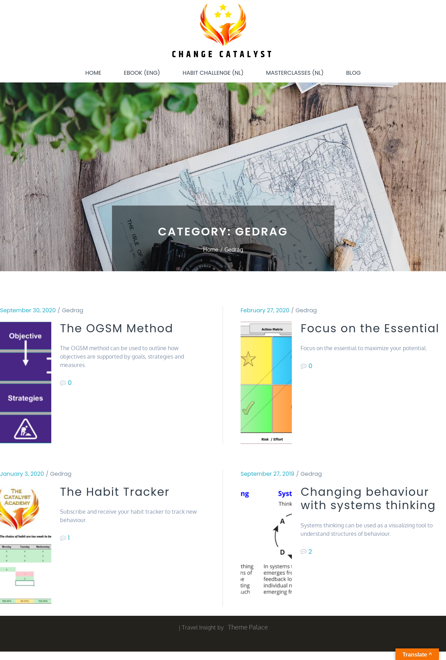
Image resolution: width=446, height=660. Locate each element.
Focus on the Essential (370, 328)
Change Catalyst (223, 54)
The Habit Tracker (115, 492)
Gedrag (72, 310)
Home (93, 73)
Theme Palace (248, 627)
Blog (353, 73)
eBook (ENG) (142, 73)
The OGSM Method (116, 328)
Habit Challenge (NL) (213, 73)
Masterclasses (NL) (295, 73)
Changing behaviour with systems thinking (368, 498)
